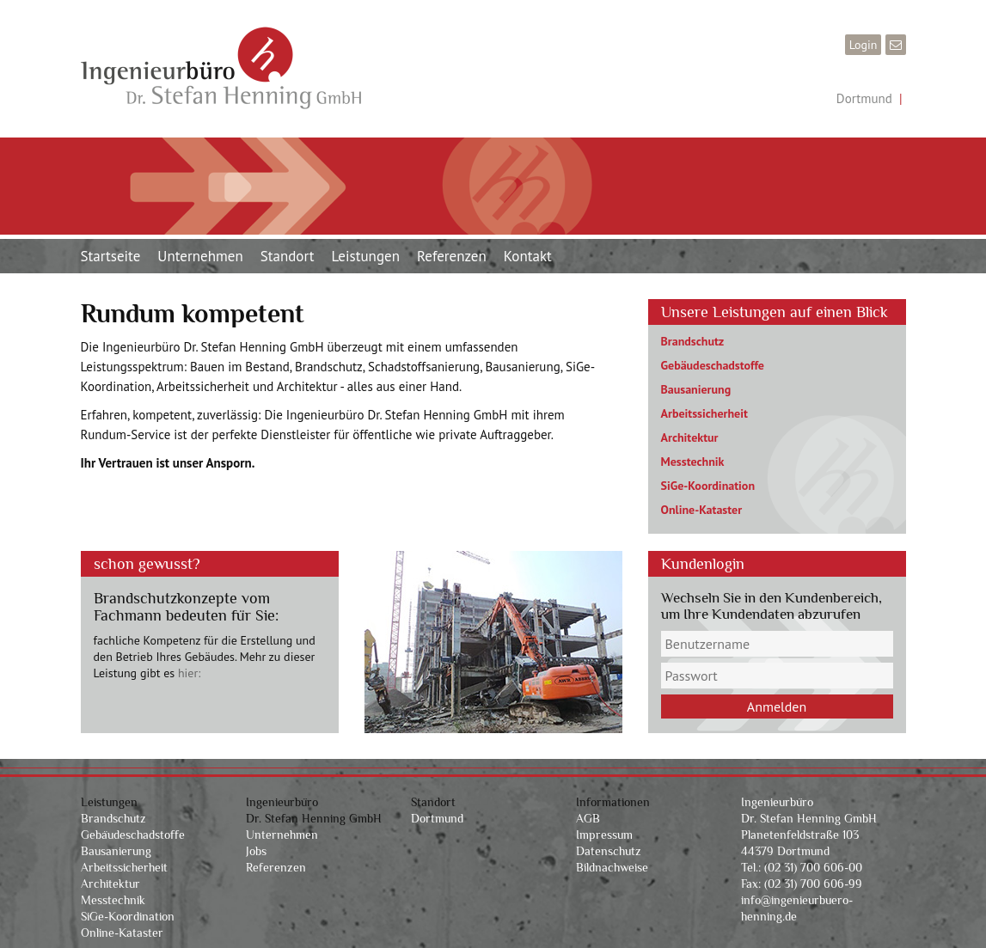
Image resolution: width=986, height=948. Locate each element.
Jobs (256, 851)
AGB (588, 818)
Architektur (690, 437)
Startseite (111, 256)
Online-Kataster (702, 509)
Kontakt (528, 256)
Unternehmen (199, 256)
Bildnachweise (612, 867)
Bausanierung (696, 389)
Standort (287, 256)
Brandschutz (693, 341)
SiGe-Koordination (708, 485)
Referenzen (452, 256)
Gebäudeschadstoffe (712, 365)
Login (863, 44)
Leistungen (366, 256)
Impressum (604, 834)
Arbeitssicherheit (704, 413)
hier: (189, 673)
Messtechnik (693, 461)
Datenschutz (608, 851)
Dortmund (864, 98)
